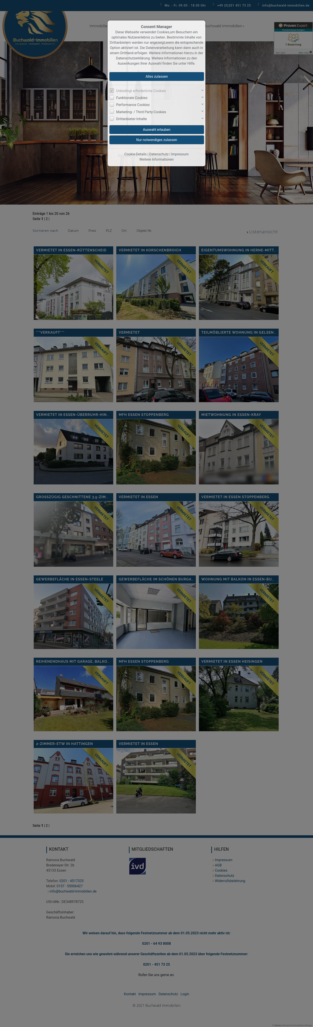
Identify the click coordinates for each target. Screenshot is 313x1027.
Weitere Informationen (156, 159)
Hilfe (191, 63)
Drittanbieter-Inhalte (131, 119)
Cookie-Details (135, 154)
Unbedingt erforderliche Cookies (141, 91)
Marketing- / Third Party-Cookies (141, 112)
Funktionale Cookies (132, 98)
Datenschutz (158, 154)
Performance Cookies (133, 105)
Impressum (180, 154)
